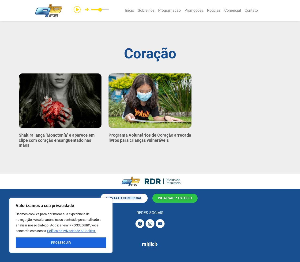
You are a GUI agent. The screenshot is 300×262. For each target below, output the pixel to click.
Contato (251, 10)
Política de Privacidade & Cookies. (71, 231)
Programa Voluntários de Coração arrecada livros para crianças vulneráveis (150, 138)
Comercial (232, 10)
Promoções (193, 10)
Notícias (214, 10)
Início (129, 10)
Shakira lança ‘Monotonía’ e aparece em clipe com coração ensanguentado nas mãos (57, 140)
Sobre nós (146, 10)
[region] (60, 225)
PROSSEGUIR (61, 242)
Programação (169, 10)
